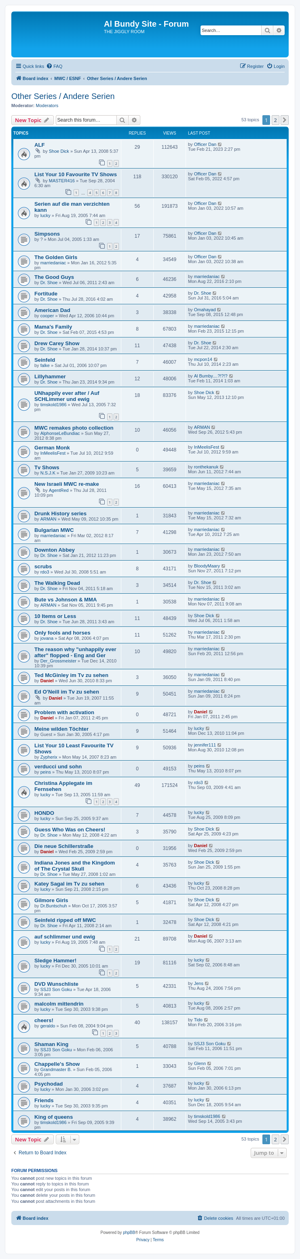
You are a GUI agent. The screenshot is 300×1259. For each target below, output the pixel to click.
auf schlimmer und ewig (64, 937)
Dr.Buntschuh (53, 905)
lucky (45, 215)
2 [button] (275, 120)
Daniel (47, 680)
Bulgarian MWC (54, 530)
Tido (198, 1019)
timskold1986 (53, 404)
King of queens (53, 1117)
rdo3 (44, 571)
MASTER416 (62, 180)
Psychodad (48, 1084)
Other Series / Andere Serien (63, 96)
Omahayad (205, 309)
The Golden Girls (55, 257)
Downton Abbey (54, 550)
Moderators (47, 105)
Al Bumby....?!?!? (211, 375)
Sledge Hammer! (55, 960)
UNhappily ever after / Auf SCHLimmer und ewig (66, 396)
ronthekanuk (206, 466)
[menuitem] (54, 66)
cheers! (43, 1020)
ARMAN (202, 427)
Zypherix (48, 757)
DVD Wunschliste (56, 984)
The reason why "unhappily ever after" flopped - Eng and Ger (75, 652)
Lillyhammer (50, 376)
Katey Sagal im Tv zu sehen (69, 884)
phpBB (129, 1232)
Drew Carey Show (56, 343)
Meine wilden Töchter (61, 729)
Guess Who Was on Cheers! (69, 830)
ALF (39, 145)
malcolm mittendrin (59, 1004)
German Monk (52, 448)
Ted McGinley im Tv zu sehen (71, 675)
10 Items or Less (55, 616)
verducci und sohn (58, 766)
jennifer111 (205, 744)
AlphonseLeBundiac (60, 433)
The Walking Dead (57, 583)
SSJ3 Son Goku (56, 989)
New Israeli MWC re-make (66, 484)
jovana (46, 638)
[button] (285, 120)
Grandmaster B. (56, 1069)
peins (45, 772)
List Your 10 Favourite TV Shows (75, 174)
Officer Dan (205, 144)
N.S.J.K (47, 472)
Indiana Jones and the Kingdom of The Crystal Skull (74, 866)
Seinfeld (44, 360)
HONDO (44, 813)
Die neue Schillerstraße (63, 846)
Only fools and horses (62, 633)
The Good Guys (54, 277)
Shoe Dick (59, 151)
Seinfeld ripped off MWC (65, 920)
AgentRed (59, 490)
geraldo (47, 1025)
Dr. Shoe (49, 282)
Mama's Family (53, 327)
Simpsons (47, 234)
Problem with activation (64, 712)
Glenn (200, 1063)
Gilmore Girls (51, 900)
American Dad (52, 310)
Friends (44, 1100)
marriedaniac (53, 262)
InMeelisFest (52, 453)
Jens (198, 983)
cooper (47, 315)
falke (45, 365)
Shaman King (51, 1044)
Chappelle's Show (57, 1064)
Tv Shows (46, 467)
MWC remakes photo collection (74, 428)
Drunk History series (60, 513)
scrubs (43, 566)
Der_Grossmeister (58, 660)
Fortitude (45, 294)
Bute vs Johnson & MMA (65, 600)
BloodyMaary (207, 565)
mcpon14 (203, 359)
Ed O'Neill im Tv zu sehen (66, 692)
